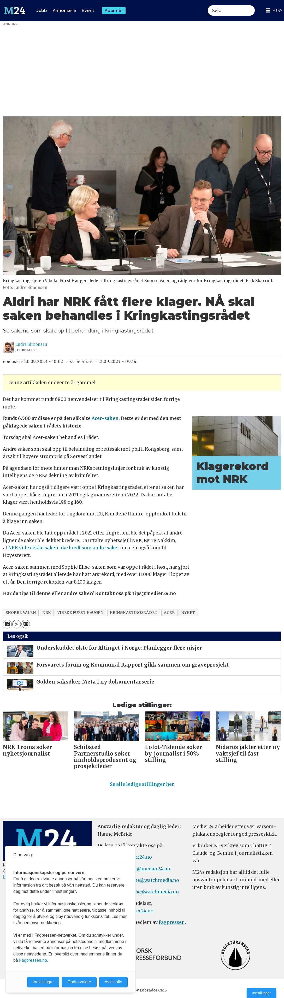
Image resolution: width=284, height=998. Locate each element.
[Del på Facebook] (7, 624)
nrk (46, 612)
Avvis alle (113, 982)
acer (169, 612)
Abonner (114, 10)
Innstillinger (261, 993)
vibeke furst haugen (80, 612)
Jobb (41, 10)
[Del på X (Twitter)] (16, 624)
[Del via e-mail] (25, 624)
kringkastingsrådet (133, 612)
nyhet (188, 612)
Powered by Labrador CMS (142, 990)
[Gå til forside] (14, 11)
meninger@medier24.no (142, 869)
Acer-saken (105, 418)
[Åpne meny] (274, 10)
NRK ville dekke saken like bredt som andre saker (63, 548)
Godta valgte (79, 982)
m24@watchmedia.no (153, 892)
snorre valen (21, 612)
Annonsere (64, 10)
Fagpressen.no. (33, 960)
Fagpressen (172, 922)
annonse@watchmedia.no (149, 880)
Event (88, 10)
